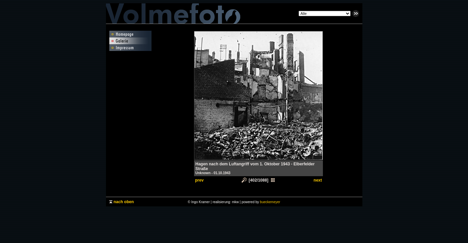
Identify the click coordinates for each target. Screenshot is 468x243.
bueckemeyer (270, 202)
